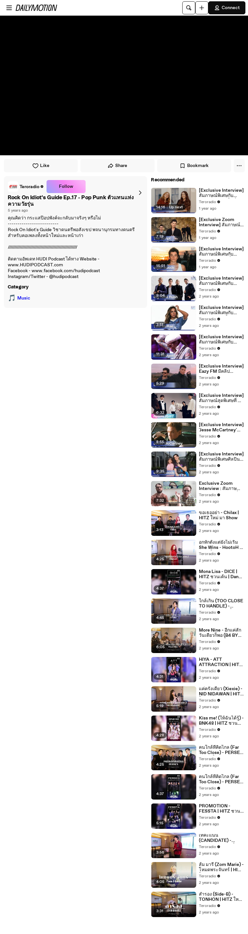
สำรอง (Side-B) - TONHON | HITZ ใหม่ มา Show (220, 897)
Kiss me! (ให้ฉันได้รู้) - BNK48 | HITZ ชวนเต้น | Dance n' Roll (221, 721)
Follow (66, 186)
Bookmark (194, 165)
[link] (26, 186)
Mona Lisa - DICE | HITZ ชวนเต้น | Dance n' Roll (221, 574)
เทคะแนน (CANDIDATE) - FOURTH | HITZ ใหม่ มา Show (220, 838)
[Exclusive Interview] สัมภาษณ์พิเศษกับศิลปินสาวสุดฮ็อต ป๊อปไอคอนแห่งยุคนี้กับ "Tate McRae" (221, 310)
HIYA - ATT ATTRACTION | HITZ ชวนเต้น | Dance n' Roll (220, 662)
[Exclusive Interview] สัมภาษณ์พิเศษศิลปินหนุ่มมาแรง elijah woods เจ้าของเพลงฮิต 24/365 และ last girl (221, 457)
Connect (227, 8)
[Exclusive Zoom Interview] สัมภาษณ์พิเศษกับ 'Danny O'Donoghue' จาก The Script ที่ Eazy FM (221, 222)
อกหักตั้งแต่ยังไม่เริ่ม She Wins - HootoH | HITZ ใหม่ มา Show (220, 545)
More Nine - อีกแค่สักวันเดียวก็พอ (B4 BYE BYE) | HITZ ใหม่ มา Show (220, 633)
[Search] (188, 7)
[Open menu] (9, 7)
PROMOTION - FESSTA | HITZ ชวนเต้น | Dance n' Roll (219, 808)
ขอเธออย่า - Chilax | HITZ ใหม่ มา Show (219, 515)
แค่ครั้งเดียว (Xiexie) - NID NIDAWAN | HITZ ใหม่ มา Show (221, 691)
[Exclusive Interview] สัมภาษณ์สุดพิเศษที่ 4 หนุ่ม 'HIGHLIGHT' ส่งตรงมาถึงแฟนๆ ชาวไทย (221, 398)
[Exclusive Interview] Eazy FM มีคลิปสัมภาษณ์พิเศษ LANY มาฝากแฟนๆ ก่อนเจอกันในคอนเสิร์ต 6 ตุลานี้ (221, 369)
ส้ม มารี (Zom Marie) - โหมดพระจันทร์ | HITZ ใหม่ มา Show (221, 867)
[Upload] (201, 7)
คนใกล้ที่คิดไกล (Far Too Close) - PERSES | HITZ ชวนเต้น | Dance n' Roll (221, 779)
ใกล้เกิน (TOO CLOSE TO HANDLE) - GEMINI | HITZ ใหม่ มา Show (221, 603)
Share (117, 165)
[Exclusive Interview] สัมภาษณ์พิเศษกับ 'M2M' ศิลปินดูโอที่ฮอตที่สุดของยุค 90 (221, 193)
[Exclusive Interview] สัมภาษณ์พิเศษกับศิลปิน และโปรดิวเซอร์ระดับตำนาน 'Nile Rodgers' (221, 339)
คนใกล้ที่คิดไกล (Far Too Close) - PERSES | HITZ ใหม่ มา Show (221, 750)
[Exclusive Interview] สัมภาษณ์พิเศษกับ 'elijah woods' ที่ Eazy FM (221, 251)
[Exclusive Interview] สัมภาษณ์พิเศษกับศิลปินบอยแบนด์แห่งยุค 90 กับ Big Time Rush (221, 281)
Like (40, 165)
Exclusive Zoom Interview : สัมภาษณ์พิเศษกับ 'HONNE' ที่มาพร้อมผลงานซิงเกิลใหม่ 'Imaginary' (221, 486)
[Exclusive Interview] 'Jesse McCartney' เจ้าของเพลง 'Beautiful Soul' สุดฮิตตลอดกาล (221, 427)
